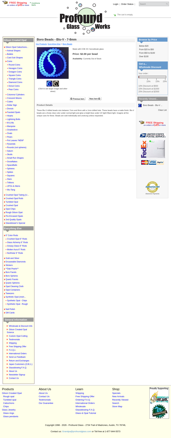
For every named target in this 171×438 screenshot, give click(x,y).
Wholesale (80, 406)
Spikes (10, 172)
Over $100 (143, 56)
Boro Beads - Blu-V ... (150, 105)
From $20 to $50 (146, 49)
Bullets (10, 54)
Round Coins (14, 65)
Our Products (41, 44)
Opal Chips (10, 209)
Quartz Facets (12, 279)
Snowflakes (12, 161)
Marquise (11, 126)
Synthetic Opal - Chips (17, 300)
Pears (9, 137)
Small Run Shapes (15, 158)
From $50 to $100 (147, 53)
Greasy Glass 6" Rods (17, 246)
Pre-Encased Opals (14, 216)
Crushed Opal (12, 205)
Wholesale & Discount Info (20, 326)
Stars (9, 179)
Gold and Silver (12, 258)
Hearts (10, 116)
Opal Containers (13, 290)
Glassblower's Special (15, 223)
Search (115, 403)
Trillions (10, 182)
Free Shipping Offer (17, 346)
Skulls (9, 154)
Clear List (162, 110)
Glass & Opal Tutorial (85, 413)
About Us (13, 371)
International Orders (18, 353)
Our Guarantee (46, 403)
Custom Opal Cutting (18, 336)
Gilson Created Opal (15, 40)
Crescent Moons (14, 98)
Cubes (10, 101)
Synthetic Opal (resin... (16, 297)
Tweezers (10, 293)
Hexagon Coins (15, 68)
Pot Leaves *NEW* (15, 140)
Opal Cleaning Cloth (14, 286)
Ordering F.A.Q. (83, 400)
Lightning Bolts (13, 119)
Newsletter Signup (17, 375)
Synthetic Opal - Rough (17, 304)
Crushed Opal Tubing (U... (17, 195)
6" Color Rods (12, 235)
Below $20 (143, 46)
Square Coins (15, 75)
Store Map (117, 406)
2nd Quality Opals (13, 219)
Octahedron (12, 130)
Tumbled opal (9, 400)
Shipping (13, 343)
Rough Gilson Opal (14, 212)
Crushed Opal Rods (14, 198)
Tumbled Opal (12, 202)
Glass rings (8, 413)
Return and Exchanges (19, 361)
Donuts (10, 108)
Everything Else (13, 228)
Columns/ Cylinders (15, 94)
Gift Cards (10, 313)
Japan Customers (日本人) (20, 364)
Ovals (9, 133)
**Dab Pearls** (12, 269)
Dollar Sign (12, 105)
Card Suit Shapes (15, 57)
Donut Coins (14, 86)
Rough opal (8, 396)
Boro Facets (11, 272)
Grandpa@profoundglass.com (76, 431)
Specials (116, 393)
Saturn (10, 151)
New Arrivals (118, 396)
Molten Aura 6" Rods (16, 249)
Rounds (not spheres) (16, 147)
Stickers (9, 265)
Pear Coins (13, 89)
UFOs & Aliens (13, 186)
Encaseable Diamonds (16, 262)
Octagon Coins (15, 72)
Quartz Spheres (13, 283)
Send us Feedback (17, 357)
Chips (6, 406)
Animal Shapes (14, 50)
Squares (11, 175)
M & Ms (10, 123)
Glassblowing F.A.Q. (18, 368)
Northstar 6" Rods (15, 253)
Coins (9, 61)
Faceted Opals (13, 112)
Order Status (127, 4)
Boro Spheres (12, 276)
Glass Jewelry (9, 410)
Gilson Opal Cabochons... (17, 47)
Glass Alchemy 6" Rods (17, 242)
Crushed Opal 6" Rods (17, 239)
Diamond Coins (15, 82)
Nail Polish (10, 309)
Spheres (11, 168)
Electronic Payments (152, 194)
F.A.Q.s (12, 350)
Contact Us (14, 378)
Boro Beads (67, 44)
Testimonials (14, 339)
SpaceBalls (12, 165)
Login (115, 4)
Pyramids (11, 144)
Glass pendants (10, 416)
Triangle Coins (15, 79)
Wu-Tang (11, 190)
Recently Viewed (120, 400)
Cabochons (8, 403)
